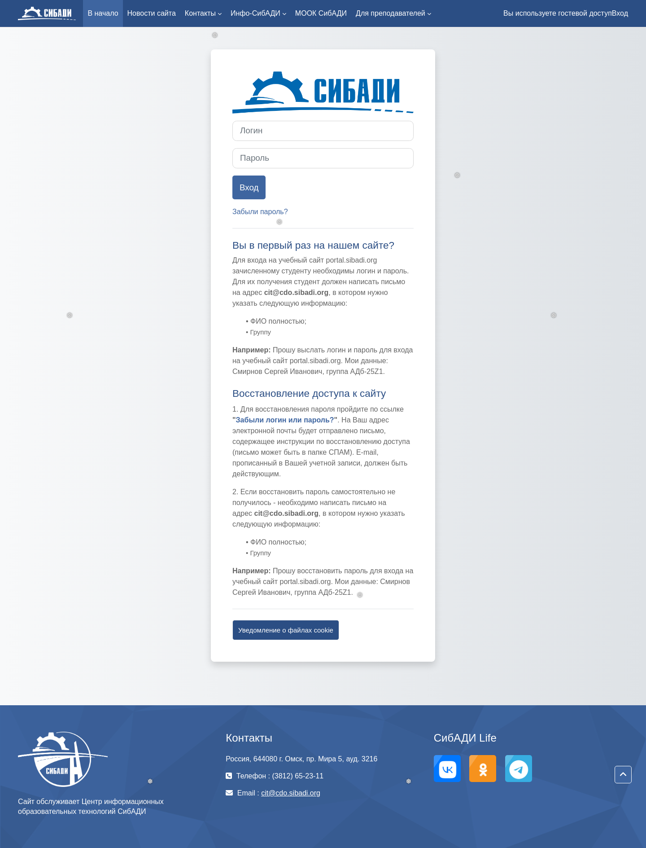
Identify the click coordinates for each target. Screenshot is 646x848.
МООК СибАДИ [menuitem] (321, 13)
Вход (620, 13)
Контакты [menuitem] (200, 13)
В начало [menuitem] (102, 13)
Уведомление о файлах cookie (285, 630)
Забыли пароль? (260, 211)
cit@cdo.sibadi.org (290, 793)
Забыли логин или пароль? (285, 420)
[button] (623, 775)
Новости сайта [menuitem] (151, 13)
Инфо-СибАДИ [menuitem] (255, 13)
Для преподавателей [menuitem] (390, 13)
